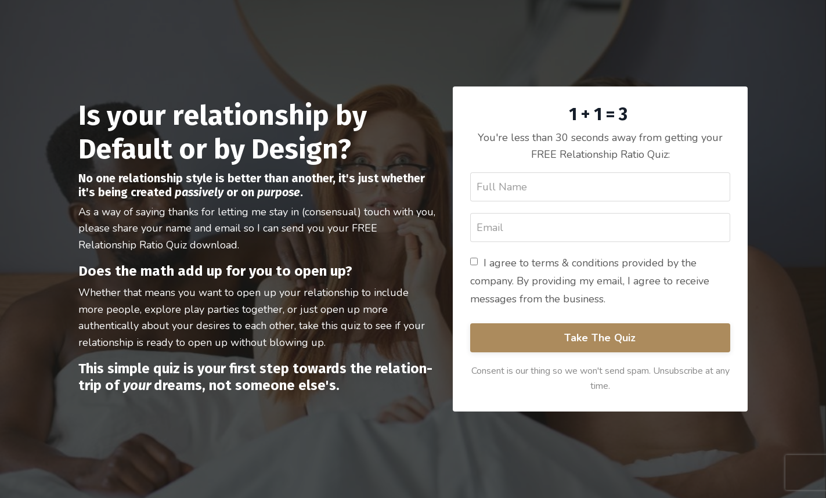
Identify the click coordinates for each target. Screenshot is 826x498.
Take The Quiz (600, 338)
